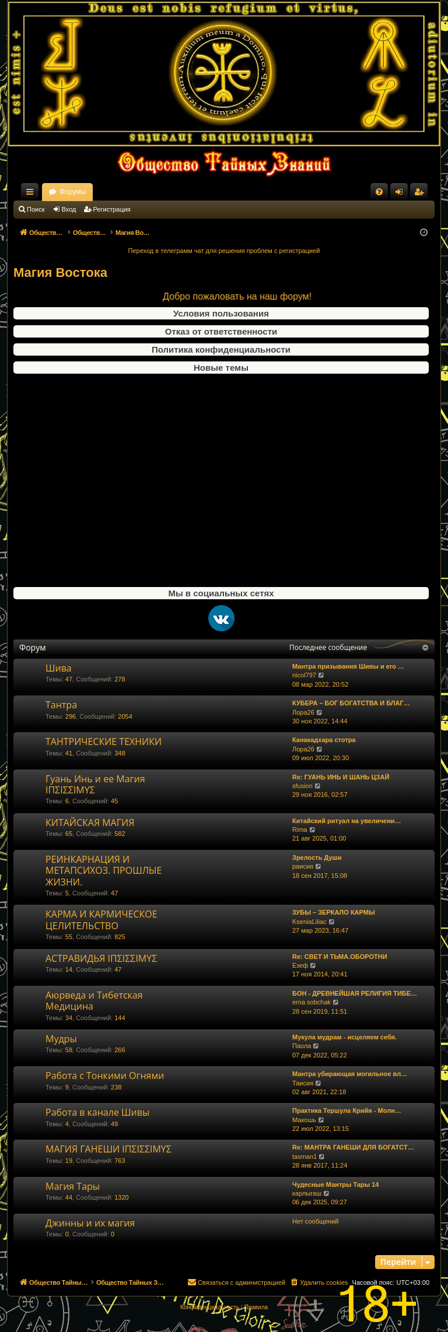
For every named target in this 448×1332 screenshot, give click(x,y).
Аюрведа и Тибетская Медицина (94, 1001)
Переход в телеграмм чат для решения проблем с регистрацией (224, 250)
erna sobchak (311, 1002)
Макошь (304, 1119)
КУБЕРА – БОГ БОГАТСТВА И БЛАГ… (351, 703)
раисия (302, 866)
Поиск (35, 209)
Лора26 (303, 712)
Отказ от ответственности (221, 331)
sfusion (302, 785)
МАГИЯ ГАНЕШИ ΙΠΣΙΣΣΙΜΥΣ (109, 1149)
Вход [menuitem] (402, 194)
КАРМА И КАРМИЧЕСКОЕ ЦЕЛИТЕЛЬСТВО (102, 920)
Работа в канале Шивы (97, 1112)
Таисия (302, 1083)
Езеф (300, 965)
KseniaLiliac (309, 921)
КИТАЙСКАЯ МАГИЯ (90, 822)
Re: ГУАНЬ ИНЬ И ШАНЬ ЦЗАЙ (340, 777)
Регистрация (112, 209)
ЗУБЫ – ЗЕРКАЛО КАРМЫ (333, 912)
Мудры (61, 1038)
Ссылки (32, 194)
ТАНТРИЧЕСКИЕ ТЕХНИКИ (104, 741)
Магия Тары (73, 1186)
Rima (299, 829)
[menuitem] (379, 192)
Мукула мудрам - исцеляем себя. (344, 1037)
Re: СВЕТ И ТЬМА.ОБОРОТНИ (339, 956)
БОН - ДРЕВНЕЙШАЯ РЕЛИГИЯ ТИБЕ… (354, 993)
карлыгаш (306, 1193)
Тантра (61, 704)
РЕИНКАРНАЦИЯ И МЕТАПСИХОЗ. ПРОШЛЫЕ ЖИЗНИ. (104, 870)
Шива (59, 668)
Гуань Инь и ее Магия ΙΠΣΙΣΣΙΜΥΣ (95, 784)
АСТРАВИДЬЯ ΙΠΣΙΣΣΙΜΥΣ (101, 958)
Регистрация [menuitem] (421, 194)
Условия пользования (221, 313)
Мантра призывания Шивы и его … (348, 666)
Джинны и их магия (90, 1223)
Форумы (175, 192)
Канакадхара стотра (324, 739)
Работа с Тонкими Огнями (105, 1075)
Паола (301, 1045)
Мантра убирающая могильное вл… (349, 1073)
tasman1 (304, 1156)
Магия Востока (60, 272)
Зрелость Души (317, 857)
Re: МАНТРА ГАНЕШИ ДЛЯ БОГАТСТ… (353, 1147)
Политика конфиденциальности (221, 349)
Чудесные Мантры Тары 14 (335, 1184)
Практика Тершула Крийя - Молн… (346, 1110)
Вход (69, 209)
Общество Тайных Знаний (91, 192)
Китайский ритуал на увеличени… (346, 820)
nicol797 (304, 675)
